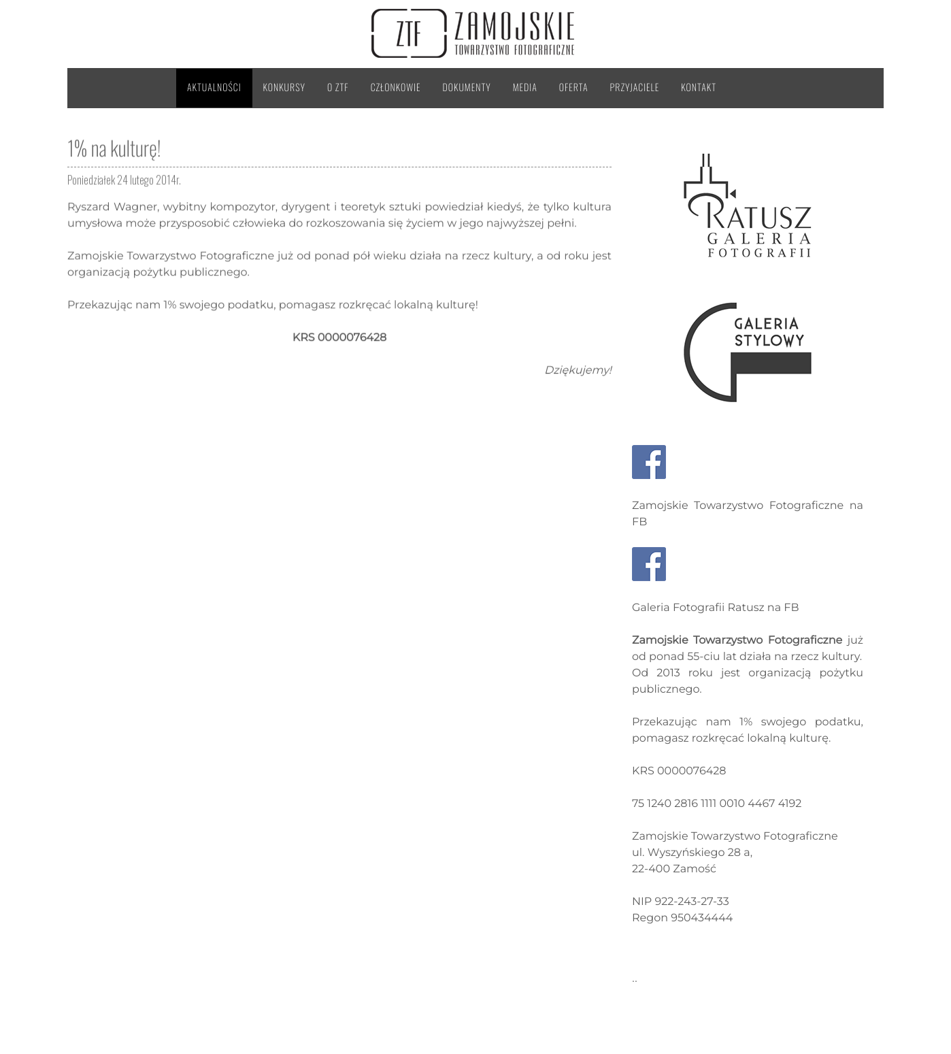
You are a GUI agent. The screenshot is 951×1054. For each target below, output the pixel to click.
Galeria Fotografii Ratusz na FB (715, 608)
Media (525, 87)
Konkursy (284, 87)
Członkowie (396, 87)
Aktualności (214, 87)
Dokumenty (467, 87)
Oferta (573, 87)
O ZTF (338, 87)
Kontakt (698, 87)
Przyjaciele (635, 87)
